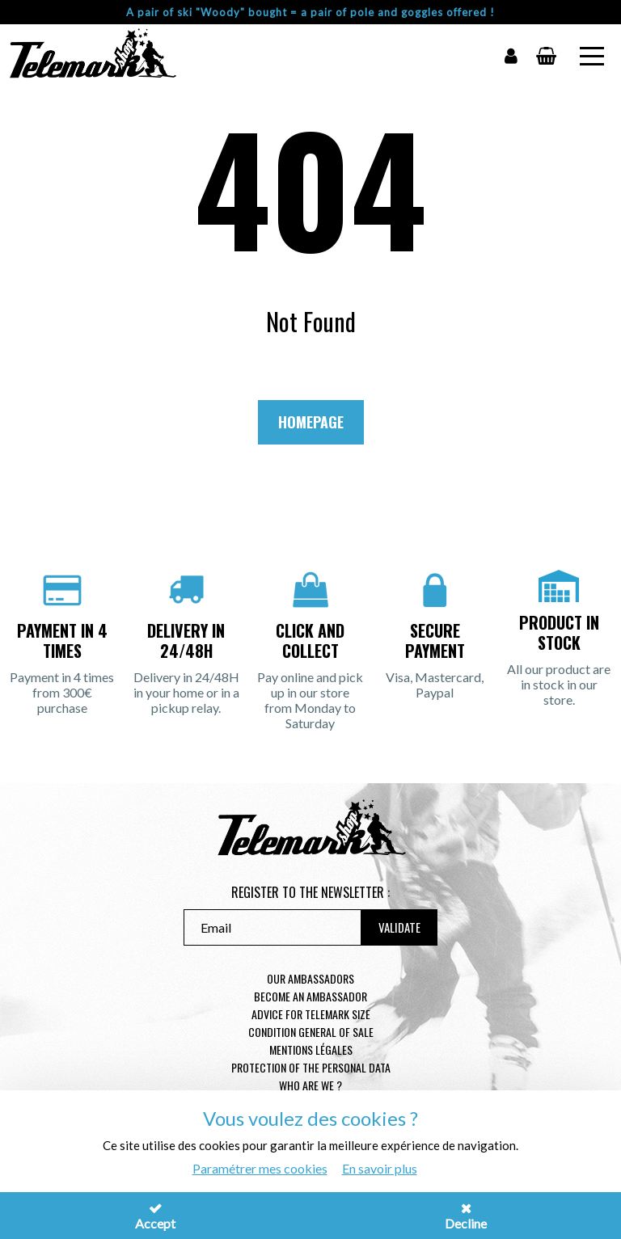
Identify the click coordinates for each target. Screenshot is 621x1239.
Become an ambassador (310, 996)
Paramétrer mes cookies (259, 1168)
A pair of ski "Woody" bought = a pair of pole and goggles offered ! (310, 12)
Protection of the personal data (311, 1067)
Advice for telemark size (310, 1013)
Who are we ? (310, 1085)
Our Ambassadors (310, 978)
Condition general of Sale (311, 1031)
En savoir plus (379, 1168)
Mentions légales (311, 1049)
